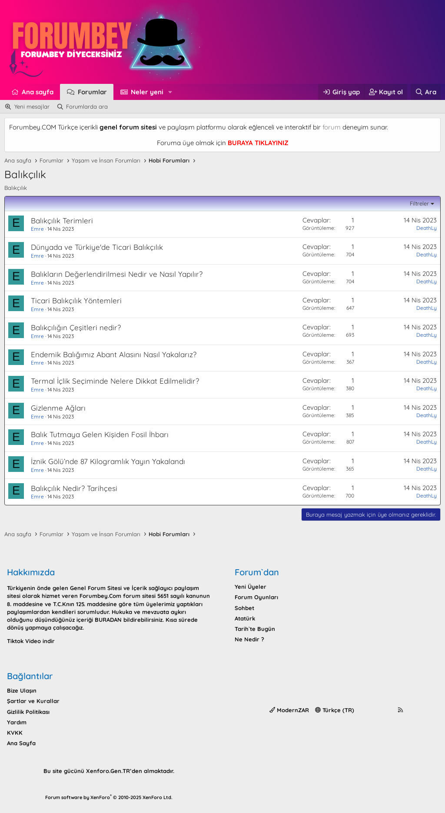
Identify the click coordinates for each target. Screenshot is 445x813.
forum (331, 127)
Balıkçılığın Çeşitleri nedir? (76, 327)
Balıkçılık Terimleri (62, 220)
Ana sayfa (37, 92)
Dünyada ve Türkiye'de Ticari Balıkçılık (97, 247)
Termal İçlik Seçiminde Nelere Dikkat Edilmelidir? (115, 380)
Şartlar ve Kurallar (33, 700)
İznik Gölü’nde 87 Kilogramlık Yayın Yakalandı (108, 461)
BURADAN (108, 619)
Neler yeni (147, 92)
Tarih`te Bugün (255, 628)
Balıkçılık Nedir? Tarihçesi (74, 488)
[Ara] (426, 92)
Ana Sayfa (21, 743)
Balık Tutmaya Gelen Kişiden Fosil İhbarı (100, 434)
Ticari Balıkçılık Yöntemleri (76, 300)
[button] (170, 92)
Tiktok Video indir (31, 640)
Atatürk (245, 618)
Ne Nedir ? (249, 639)
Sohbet (244, 607)
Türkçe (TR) (334, 710)
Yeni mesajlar (32, 106)
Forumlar (92, 92)
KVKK (15, 732)
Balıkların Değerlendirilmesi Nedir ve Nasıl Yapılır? (117, 274)
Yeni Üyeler (250, 586)
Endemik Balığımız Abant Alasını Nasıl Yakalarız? (113, 354)
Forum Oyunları (256, 597)
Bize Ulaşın (22, 690)
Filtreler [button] (419, 203)
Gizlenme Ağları (58, 407)
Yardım (17, 722)
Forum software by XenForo (109, 797)
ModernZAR (289, 710)
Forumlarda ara (87, 106)
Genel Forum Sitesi (96, 587)
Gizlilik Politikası (28, 711)
